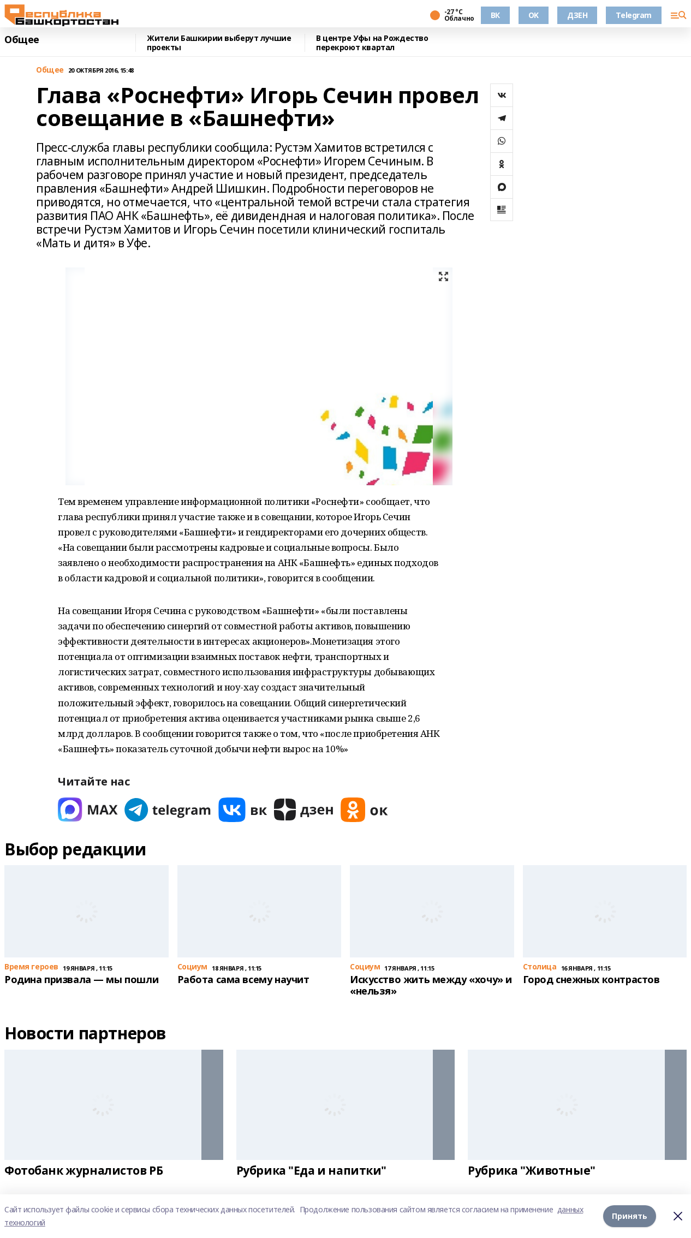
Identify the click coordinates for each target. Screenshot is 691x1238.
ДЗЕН (577, 15)
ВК (495, 15)
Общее (21, 40)
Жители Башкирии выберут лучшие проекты (219, 43)
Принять (629, 1216)
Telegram (634, 15)
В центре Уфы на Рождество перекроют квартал (372, 43)
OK (533, 15)
